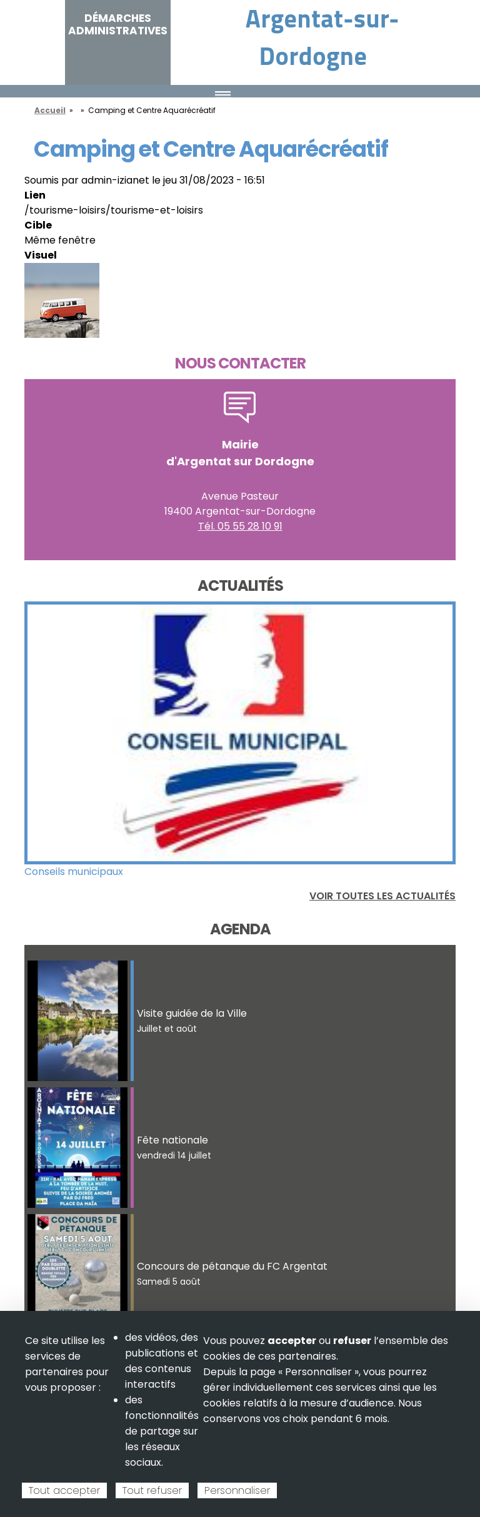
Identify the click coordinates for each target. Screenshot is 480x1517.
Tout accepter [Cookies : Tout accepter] (64, 1490)
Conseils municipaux (73, 871)
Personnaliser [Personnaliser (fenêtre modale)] (237, 1490)
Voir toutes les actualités (382, 896)
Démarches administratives (118, 24)
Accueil (50, 110)
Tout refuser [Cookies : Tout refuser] (152, 1490)
